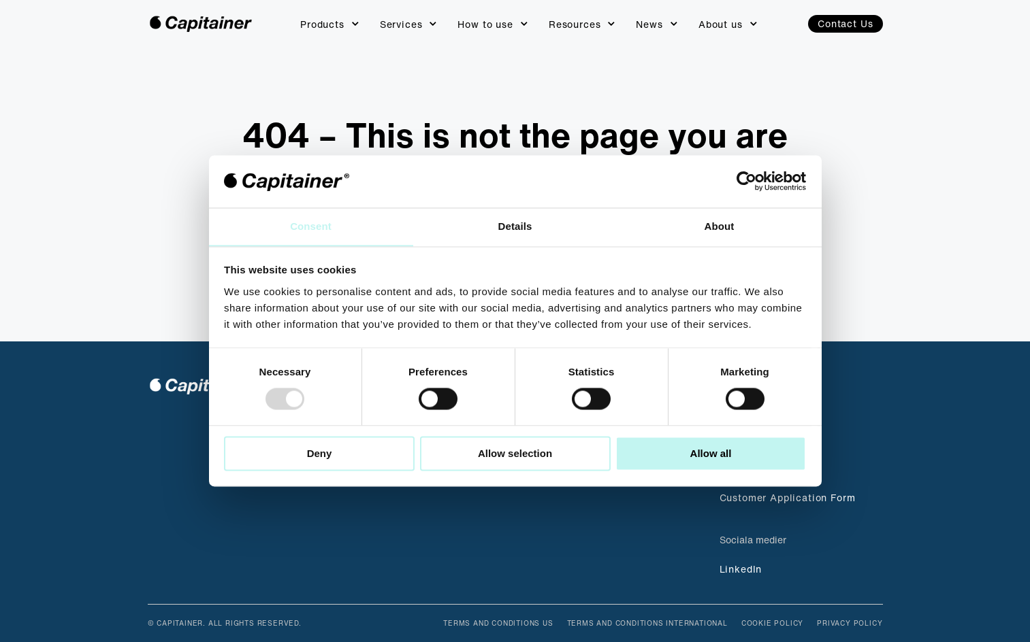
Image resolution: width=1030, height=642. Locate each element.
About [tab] (720, 226)
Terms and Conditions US (498, 623)
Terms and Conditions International (647, 623)
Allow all (711, 454)
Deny (319, 454)
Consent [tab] (311, 226)
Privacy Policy (849, 623)
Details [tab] (515, 226)
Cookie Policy (772, 623)
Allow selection (515, 454)
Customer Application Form (788, 497)
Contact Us (845, 23)
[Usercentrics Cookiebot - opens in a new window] (746, 181)
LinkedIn (741, 569)
